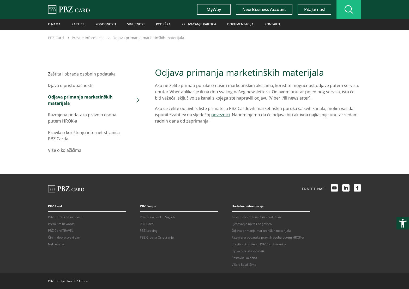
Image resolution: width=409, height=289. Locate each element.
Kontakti (272, 24)
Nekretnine (56, 244)
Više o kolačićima (64, 150)
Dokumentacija (240, 24)
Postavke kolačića (244, 258)
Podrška (163, 24)
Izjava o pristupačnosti (70, 85)
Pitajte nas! (314, 9)
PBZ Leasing (149, 230)
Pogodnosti (105, 24)
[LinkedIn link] (346, 188)
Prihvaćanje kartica (199, 24)
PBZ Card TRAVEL (60, 230)
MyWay (214, 9)
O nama (54, 24)
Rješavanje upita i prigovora (252, 224)
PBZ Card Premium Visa (65, 217)
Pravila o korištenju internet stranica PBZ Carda (84, 136)
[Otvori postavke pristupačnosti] (402, 223)
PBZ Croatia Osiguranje (157, 237)
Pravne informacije (88, 37)
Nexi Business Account (264, 9)
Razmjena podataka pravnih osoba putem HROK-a (82, 118)
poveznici (220, 115)
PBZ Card (56, 37)
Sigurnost (136, 24)
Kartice (78, 24)
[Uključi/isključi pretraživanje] (348, 9)
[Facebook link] (357, 188)
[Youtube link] (334, 188)
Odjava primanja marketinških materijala (80, 100)
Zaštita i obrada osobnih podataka (82, 74)
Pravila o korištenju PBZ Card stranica (259, 244)
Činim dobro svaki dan (64, 237)
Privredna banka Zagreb (157, 217)
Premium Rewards (61, 224)
